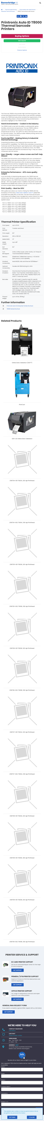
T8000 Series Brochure (13, 309)
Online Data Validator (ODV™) (24, 193)
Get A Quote (22, 41)
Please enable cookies (15, 1035)
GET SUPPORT (17, 970)
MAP (17, 1045)
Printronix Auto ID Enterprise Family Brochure (20, 306)
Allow (32, 1117)
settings (12, 1117)
